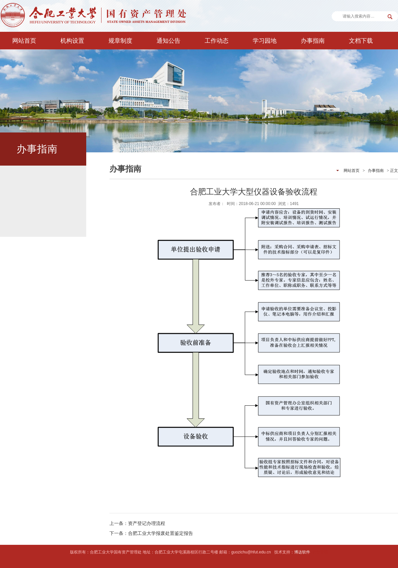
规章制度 (120, 40)
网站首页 (24, 40)
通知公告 (168, 40)
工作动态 (217, 40)
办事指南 (313, 40)
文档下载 (361, 40)
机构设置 (72, 40)
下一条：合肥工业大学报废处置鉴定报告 (151, 533)
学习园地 (265, 40)
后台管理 (320, 552)
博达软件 (302, 552)
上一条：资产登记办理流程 (137, 523)
